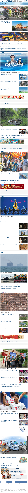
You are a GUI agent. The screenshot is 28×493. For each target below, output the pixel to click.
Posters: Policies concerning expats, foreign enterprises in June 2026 (11, 148)
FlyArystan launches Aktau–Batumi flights (16, 471)
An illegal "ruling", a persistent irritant (6, 463)
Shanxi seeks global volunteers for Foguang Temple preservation (10, 384)
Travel (1, 292)
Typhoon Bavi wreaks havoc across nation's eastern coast (9, 18)
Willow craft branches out (4, 312)
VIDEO (2, 52)
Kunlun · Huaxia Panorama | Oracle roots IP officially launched (8, 245)
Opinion (2, 434)
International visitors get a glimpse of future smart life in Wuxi (9, 371)
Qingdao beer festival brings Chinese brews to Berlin (8, 368)
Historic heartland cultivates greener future (7, 314)
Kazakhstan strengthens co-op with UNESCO (16, 472)
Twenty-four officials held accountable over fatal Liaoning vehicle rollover (12, 135)
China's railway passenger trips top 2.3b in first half (8, 129)
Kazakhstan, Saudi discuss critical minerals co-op (17, 470)
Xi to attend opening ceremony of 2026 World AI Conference (15, 43)
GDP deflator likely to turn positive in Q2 (10, 46)
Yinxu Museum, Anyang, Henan (5, 321)
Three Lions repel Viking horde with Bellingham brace (9, 411)
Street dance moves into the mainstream (6, 216)
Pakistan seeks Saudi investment (16, 478)
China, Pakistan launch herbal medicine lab (17, 475)
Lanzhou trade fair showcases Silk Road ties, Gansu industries (10, 386)
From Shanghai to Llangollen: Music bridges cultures (8, 377)
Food (5, 292)
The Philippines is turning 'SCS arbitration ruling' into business (10, 72)
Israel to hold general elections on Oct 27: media (8, 288)
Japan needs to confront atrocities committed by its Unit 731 (9, 465)
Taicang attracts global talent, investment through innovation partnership (12, 190)
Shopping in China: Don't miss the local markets (8, 103)
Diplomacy (2, 45)
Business (2, 151)
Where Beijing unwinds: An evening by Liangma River (9, 341)
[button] (2, 13)
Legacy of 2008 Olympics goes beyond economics (8, 457)
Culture (2, 196)
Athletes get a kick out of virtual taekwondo (7, 427)
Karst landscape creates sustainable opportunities (8, 126)
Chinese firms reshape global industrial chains (7, 173)
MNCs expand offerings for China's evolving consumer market (10, 171)
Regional (2, 346)
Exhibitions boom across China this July (7, 101)
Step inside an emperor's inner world (6, 218)
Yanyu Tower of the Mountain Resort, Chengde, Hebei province (11, 343)
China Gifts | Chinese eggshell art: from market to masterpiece (10, 145)
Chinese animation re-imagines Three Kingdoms (8, 230)
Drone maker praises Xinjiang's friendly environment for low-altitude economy (9, 89)
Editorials (2, 48)
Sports (1, 391)
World (1, 252)
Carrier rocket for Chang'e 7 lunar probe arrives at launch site (10, 137)
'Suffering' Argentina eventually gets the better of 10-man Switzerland (8, 421)
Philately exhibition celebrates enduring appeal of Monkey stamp (10, 221)
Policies (1, 46)
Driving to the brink (3, 454)
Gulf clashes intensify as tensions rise (6, 272)
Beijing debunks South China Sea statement (12, 45)
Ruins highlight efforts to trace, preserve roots (5, 22)
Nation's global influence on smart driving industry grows (9, 180)
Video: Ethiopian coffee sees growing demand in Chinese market (11, 193)
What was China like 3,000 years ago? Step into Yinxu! (9, 237)
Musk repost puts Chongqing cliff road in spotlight (8, 81)
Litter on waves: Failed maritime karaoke (6, 74)
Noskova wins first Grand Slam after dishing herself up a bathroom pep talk (9, 414)
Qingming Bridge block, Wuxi (5, 328)
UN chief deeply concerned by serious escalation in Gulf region (10, 286)
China (1, 106)
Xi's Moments (2, 43)
